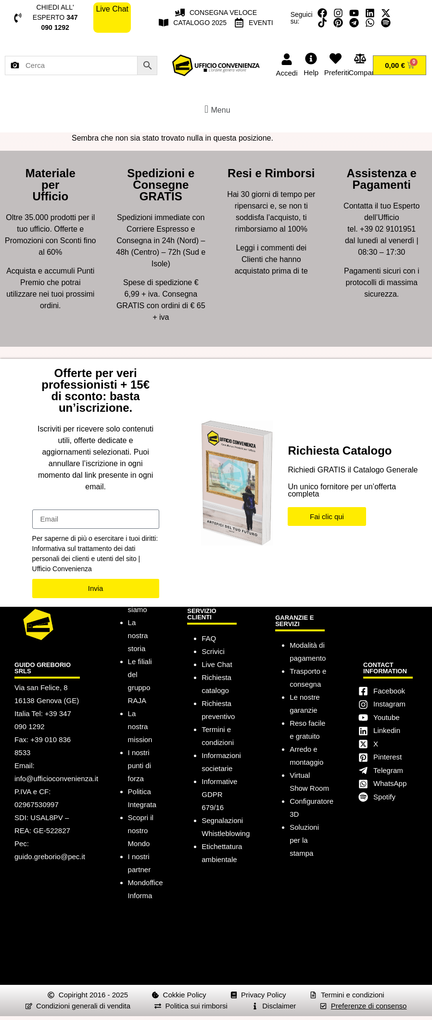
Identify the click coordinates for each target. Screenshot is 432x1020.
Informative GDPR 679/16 (219, 794)
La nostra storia (138, 635)
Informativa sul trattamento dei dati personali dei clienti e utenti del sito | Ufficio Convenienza (86, 559)
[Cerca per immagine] (15, 65)
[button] (216, 109)
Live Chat (217, 664)
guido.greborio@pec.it (49, 856)
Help (311, 72)
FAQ (209, 638)
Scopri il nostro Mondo (140, 830)
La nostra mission (140, 726)
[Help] (311, 58)
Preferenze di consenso (369, 1006)
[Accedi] (286, 59)
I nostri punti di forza (139, 765)
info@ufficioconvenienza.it (56, 778)
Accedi (286, 73)
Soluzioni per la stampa (304, 840)
